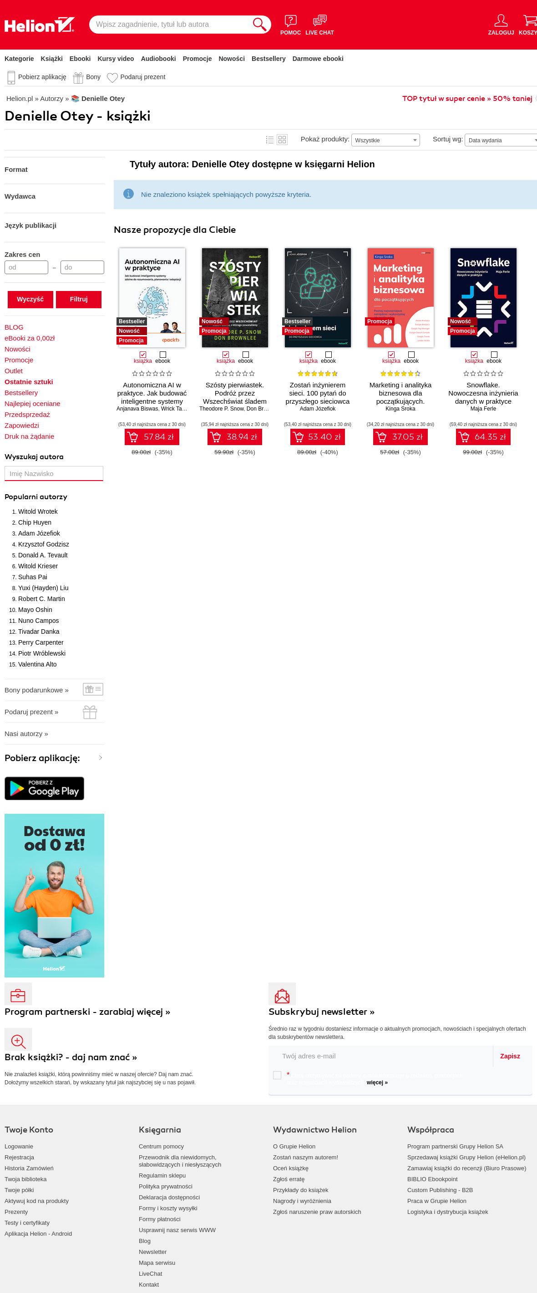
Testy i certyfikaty (27, 1222)
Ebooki (80, 58)
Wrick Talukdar (179, 409)
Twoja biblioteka (26, 1179)
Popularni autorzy (36, 496)
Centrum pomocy (161, 1146)
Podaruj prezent (142, 76)
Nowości (231, 58)
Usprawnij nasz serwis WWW (177, 1230)
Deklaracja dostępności (169, 1197)
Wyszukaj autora (34, 456)
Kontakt (149, 1284)
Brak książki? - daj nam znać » (71, 1057)
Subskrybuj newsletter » (321, 1011)
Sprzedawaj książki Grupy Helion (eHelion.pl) (466, 1157)
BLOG (14, 327)
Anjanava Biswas (137, 409)
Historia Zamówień (29, 1168)
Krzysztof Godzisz (43, 544)
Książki (52, 58)
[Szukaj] (259, 24)
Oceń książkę (291, 1168)
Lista (269, 139)
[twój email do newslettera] (381, 1055)
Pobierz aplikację (42, 76)
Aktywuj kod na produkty (37, 1201)
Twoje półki (19, 1190)
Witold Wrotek (38, 511)
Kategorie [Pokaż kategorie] (19, 58)
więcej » (377, 1082)
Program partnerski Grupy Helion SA (455, 1146)
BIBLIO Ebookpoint (432, 1179)
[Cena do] (82, 267)
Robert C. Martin (41, 598)
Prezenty (16, 1211)
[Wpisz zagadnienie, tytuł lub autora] (168, 24)
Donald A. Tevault (43, 555)
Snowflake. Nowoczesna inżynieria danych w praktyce (483, 393)
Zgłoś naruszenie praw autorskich (317, 1211)
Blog (145, 1241)
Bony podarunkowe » (37, 690)
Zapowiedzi (22, 425)
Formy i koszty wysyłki (168, 1208)
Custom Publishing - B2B (440, 1190)
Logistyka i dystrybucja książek (447, 1211)
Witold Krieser (38, 566)
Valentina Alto (37, 664)
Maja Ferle (483, 409)
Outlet (14, 371)
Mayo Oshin (35, 609)
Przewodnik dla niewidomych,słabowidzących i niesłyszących (180, 1161)
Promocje (197, 58)
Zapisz (510, 1056)
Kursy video (116, 58)
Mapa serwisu (157, 1262)
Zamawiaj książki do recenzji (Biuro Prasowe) (467, 1168)
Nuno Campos (38, 620)
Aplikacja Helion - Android (38, 1233)
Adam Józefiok (39, 533)
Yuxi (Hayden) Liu (43, 587)
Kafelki (282, 139)
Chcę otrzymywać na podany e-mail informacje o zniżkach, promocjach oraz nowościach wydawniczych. (368, 1078)
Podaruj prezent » (31, 712)
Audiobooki (158, 58)
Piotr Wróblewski (42, 653)
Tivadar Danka (39, 631)
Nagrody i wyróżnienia (302, 1201)
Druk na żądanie (29, 436)
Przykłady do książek (300, 1190)
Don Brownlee (264, 409)
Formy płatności (160, 1219)
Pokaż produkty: (325, 139)
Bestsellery (269, 58)
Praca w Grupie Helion (436, 1201)
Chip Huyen (34, 522)
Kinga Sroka (400, 409)
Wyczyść (30, 299)
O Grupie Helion (294, 1146)
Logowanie (19, 1146)
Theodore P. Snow (221, 409)
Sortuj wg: (448, 139)
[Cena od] (26, 267)
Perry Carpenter (41, 642)
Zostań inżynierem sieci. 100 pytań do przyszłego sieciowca (318, 393)
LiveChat (150, 1273)
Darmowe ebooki (318, 58)
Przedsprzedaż (27, 414)
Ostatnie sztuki (29, 382)
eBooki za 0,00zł (30, 338)
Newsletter (153, 1251)
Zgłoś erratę (288, 1179)
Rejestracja (19, 1157)
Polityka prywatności (166, 1186)
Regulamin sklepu (162, 1175)
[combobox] (385, 140)
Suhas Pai (32, 577)
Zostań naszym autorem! (305, 1157)
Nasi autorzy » (26, 733)
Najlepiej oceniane (33, 403)
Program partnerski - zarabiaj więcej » (88, 1011)
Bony (93, 76)
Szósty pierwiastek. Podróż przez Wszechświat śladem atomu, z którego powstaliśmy (235, 401)
